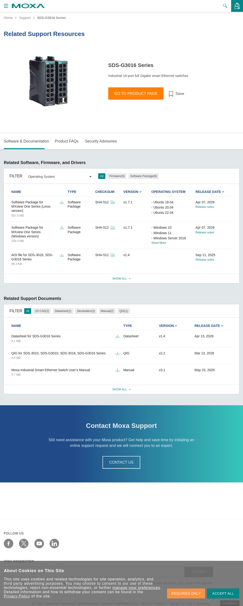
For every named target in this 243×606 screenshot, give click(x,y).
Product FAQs (67, 141)
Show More (158, 243)
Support (25, 18)
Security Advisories (101, 141)
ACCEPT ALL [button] (223, 593)
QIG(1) (123, 311)
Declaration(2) (86, 311)
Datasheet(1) (63, 311)
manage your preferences (136, 588)
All (101, 176)
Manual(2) (107, 311)
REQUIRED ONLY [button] (186, 593)
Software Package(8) (143, 176)
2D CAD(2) (42, 311)
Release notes (205, 207)
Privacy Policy (17, 596)
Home (8, 18)
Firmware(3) (117, 176)
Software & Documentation (26, 141)
